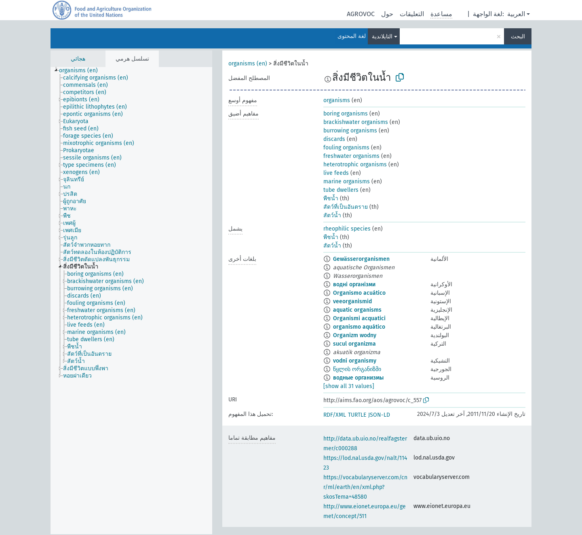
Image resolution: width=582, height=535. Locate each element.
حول (387, 14)
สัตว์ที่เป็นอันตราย (345, 207)
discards (334, 139)
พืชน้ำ (330, 198)
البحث (518, 36)
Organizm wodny (354, 335)
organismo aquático (359, 326)
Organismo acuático (359, 293)
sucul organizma (354, 343)
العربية (516, 14)
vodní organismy (354, 360)
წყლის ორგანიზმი (357, 369)
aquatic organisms (357, 309)
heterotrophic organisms (355, 164)
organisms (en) (247, 63)
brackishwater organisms (355, 122)
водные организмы (358, 377)
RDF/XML (334, 414)
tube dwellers (340, 190)
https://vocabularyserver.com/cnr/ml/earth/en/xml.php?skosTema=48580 (365, 487)
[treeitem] (82, 70)
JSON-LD (379, 414)
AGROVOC (361, 14)
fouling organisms (346, 147)
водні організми (354, 284)
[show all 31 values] (348, 386)
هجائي (78, 58)
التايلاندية (382, 36)
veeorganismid (352, 301)
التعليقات (412, 14)
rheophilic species (347, 228)
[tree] (131, 300)
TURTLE (357, 414)
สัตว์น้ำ (332, 215)
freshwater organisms (351, 156)
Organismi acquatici (359, 318)
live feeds (336, 173)
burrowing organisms (350, 130)
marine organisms (346, 181)
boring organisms (345, 113)
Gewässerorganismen (361, 259)
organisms (336, 100)
